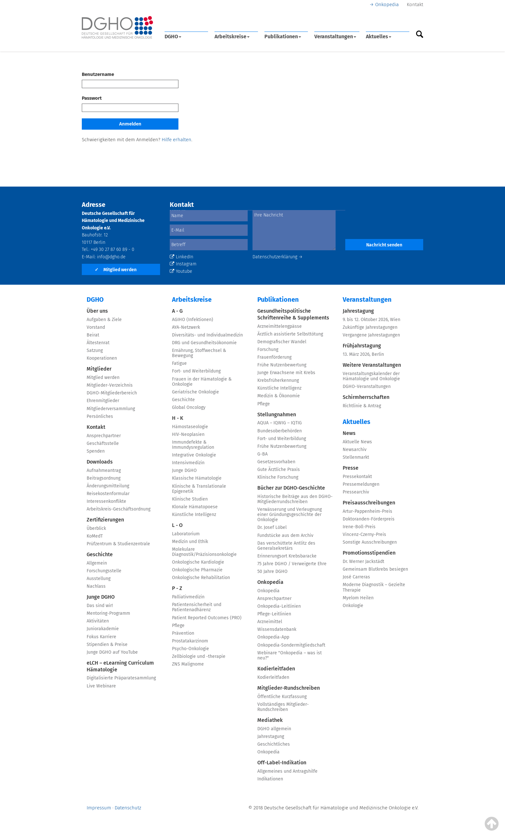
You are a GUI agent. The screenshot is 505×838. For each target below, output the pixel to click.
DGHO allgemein (274, 729)
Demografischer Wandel (281, 342)
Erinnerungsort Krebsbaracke (287, 556)
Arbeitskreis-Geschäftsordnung (118, 509)
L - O (177, 525)
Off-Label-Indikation (281, 763)
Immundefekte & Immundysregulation (193, 444)
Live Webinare (101, 686)
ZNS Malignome (188, 664)
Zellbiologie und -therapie (198, 656)
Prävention (183, 633)
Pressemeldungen (361, 484)
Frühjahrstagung (362, 346)
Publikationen (282, 36)
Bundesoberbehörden (279, 431)
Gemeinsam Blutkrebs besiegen (375, 569)
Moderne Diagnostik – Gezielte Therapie (374, 587)
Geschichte (100, 554)
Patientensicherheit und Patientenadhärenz (196, 607)
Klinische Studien (190, 499)
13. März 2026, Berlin (363, 354)
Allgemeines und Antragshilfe (287, 771)
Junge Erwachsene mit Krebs (286, 372)
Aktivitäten (98, 621)
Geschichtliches (273, 744)
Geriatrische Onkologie (195, 392)
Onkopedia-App (273, 637)
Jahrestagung (270, 736)
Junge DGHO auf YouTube (112, 652)
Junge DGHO (101, 597)
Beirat (93, 335)
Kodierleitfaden (276, 669)
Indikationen (270, 779)
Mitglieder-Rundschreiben (288, 688)
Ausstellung (98, 578)
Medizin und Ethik (190, 541)
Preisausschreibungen (369, 503)
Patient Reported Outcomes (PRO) (207, 618)
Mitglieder (99, 369)
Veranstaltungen (335, 36)
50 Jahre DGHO (272, 571)
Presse (350, 468)
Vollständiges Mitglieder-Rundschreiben (283, 707)
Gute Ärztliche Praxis (278, 469)
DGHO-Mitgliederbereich (112, 393)
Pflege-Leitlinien (274, 614)
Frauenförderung (274, 357)
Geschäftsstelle (103, 443)
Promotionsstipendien (369, 553)
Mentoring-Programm (108, 613)
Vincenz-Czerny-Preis (364, 534)
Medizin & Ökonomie (278, 396)
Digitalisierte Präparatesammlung (121, 678)
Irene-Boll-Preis (359, 527)
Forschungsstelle (104, 571)
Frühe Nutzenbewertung (281, 365)
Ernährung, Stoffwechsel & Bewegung (199, 353)
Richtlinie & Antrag (362, 406)
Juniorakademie (103, 628)
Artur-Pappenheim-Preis (367, 511)
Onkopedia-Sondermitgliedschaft (291, 645)
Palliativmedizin (188, 597)
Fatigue (179, 363)
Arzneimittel (269, 621)
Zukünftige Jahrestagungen (370, 327)
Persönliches (100, 416)
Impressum (99, 808)
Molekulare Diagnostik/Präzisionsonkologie (204, 552)
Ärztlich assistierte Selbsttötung (290, 334)
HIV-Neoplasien (188, 434)
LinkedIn (181, 257)
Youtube (181, 271)
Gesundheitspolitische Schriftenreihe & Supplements (293, 314)
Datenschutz (128, 808)
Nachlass (96, 586)
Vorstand (96, 327)
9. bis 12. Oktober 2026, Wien (371, 319)
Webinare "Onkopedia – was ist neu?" (289, 655)
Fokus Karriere (101, 637)
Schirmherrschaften (366, 397)
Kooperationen (102, 358)
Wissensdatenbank (276, 629)
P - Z (177, 588)
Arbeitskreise (232, 36)
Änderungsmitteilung (108, 486)
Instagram (183, 264)
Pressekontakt (357, 476)
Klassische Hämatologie (197, 478)
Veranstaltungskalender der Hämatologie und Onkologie (371, 376)
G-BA (262, 454)
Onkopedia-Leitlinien (279, 606)
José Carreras (356, 577)
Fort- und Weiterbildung (196, 371)
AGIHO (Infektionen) (192, 319)
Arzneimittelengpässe (279, 326)
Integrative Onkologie (194, 455)
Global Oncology (188, 407)
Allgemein (97, 563)
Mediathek (270, 720)
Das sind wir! (100, 605)
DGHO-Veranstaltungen (367, 386)
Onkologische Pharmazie (197, 570)
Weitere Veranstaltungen (372, 365)
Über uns (97, 311)
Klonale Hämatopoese (195, 507)
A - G (177, 311)
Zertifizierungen (105, 520)
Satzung (95, 350)
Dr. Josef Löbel (272, 527)
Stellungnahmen (276, 414)
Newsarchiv (355, 449)
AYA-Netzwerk (186, 327)
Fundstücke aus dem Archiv (285, 535)
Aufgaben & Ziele (104, 319)
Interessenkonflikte (106, 501)
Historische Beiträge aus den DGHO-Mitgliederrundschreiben (295, 499)
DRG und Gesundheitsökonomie (204, 342)
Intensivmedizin (188, 462)
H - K (177, 418)
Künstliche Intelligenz (194, 514)
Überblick (96, 528)
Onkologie (353, 605)
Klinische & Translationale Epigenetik (199, 488)
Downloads (100, 462)
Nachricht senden (384, 245)
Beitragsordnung (103, 478)
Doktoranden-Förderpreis (369, 519)
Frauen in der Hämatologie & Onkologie (202, 381)
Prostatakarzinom (190, 641)
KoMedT (95, 536)
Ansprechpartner (104, 435)
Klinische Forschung (277, 477)
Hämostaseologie (190, 426)
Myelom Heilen (358, 598)
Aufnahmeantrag (104, 470)
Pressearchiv (356, 492)
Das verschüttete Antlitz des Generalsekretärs (286, 545)
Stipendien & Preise (107, 644)
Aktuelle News (357, 442)
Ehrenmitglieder (103, 400)
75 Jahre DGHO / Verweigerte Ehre (292, 563)
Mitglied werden (116, 269)
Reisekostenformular (108, 493)
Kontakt (415, 4)
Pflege (178, 625)
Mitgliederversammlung (111, 408)
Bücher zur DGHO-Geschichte (291, 488)
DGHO (173, 36)
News (349, 433)
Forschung (267, 349)
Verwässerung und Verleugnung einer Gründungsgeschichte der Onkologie (289, 514)
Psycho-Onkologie (190, 648)
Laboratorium (186, 534)
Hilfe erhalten (176, 140)
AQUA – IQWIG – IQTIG (279, 423)
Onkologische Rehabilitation (201, 577)
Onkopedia (387, 4)
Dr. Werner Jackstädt (363, 561)
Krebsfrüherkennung (278, 380)
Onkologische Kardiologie (198, 562)
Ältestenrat (98, 342)
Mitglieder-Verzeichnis (110, 385)
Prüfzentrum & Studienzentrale (118, 544)
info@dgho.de (111, 257)
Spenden (96, 451)
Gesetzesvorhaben (276, 462)
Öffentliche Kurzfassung (282, 696)
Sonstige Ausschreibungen (370, 542)
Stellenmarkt (356, 457)
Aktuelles (378, 36)
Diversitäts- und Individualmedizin (207, 335)
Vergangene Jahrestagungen (371, 335)
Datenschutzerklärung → (277, 257)
